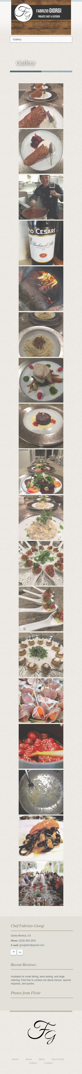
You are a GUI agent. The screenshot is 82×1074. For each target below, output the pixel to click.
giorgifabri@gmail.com (31, 945)
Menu (42, 1059)
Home (15, 1059)
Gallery (33, 1062)
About (28, 1059)
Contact (48, 1062)
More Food (58, 1059)
